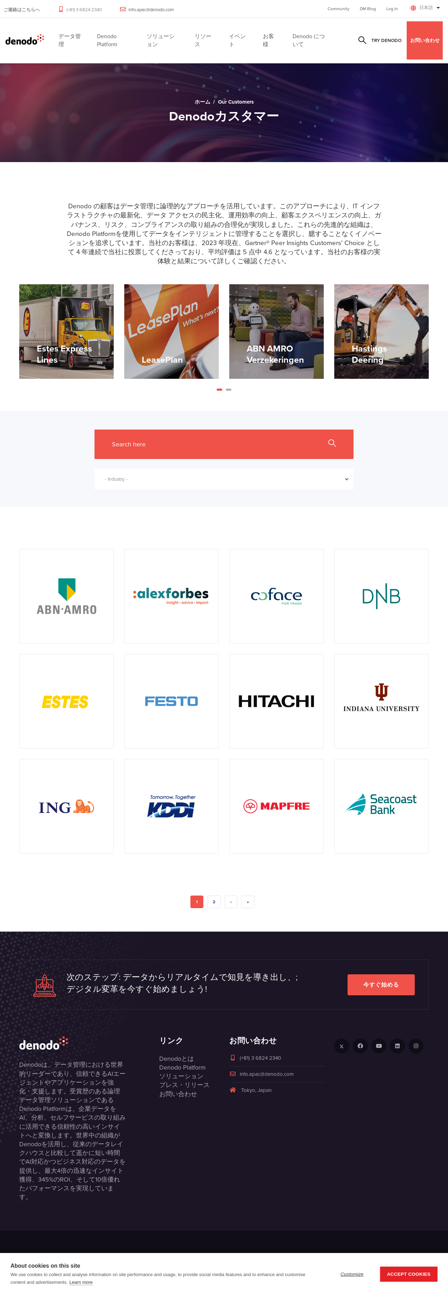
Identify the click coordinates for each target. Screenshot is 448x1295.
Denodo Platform (182, 1067)
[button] (219, 390)
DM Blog (368, 9)
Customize (352, 1274)
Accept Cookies (408, 1274)
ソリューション (181, 1076)
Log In (392, 9)
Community (338, 9)
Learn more (80, 1282)
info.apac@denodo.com (151, 9)
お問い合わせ (425, 40)
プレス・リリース (184, 1084)
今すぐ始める (381, 985)
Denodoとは (176, 1058)
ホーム (202, 102)
